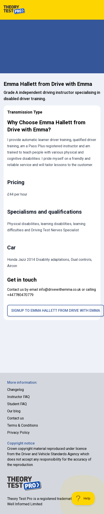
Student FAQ (17, 404)
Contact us (15, 418)
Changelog (15, 390)
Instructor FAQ (18, 397)
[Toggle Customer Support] (83, 498)
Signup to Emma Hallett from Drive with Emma (55, 310)
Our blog (13, 411)
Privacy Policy (18, 432)
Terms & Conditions (22, 425)
